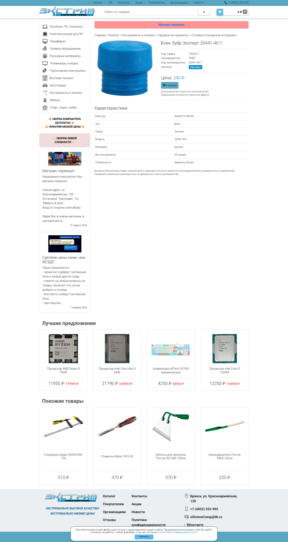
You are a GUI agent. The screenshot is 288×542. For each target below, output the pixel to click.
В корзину (170, 85)
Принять (144, 537)
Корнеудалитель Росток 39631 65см (224, 456)
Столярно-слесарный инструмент (214, 35)
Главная (99, 35)
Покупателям (156, 2)
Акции (139, 2)
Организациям (179, 2)
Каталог (98, 2)
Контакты (123, 2)
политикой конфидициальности (178, 532)
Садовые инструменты (172, 35)
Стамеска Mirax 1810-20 (117, 456)
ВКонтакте (195, 525)
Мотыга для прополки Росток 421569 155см (171, 456)
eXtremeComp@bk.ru (206, 517)
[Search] (150, 12)
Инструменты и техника (138, 35)
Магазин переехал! (172, 24)
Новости (199, 2)
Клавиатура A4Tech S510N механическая (171, 370)
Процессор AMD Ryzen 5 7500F (63, 370)
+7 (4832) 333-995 (236, 2)
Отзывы (109, 520)
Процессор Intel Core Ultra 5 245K (117, 370)
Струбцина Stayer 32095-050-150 (63, 456)
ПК (110, 2)
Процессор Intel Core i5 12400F (224, 370)
